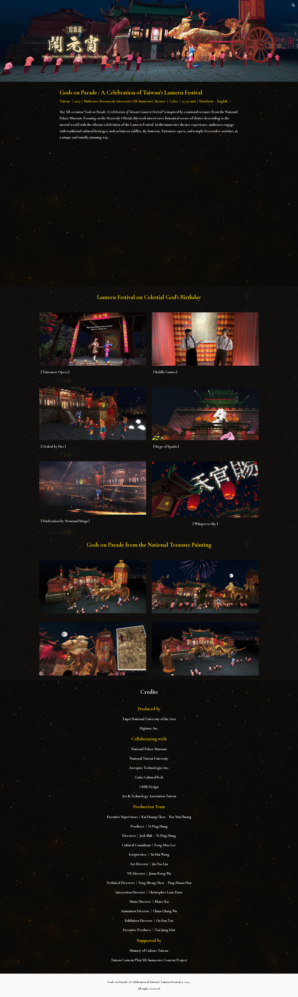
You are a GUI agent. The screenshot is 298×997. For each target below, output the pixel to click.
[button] (293, 5)
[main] (149, 96)
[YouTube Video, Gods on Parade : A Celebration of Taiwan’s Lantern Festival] (149, 212)
